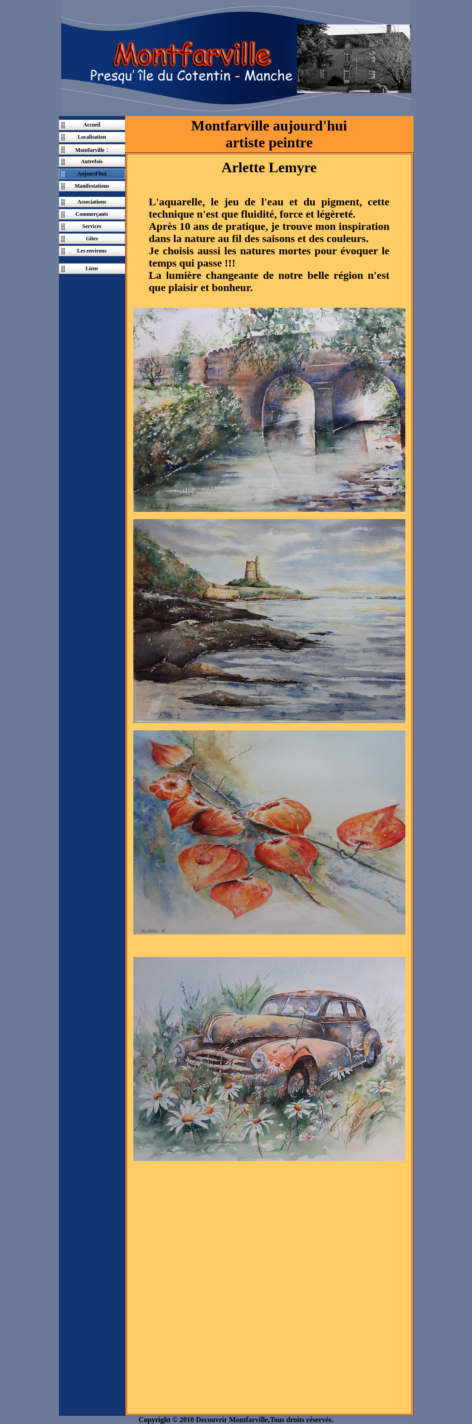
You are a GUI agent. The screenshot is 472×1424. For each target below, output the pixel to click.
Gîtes (92, 238)
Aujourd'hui (91, 173)
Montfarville (90, 150)
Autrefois (92, 161)
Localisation (92, 137)
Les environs (92, 251)
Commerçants (92, 214)
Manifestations (92, 186)
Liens (91, 268)
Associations (92, 202)
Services (92, 226)
